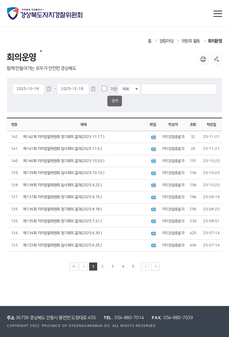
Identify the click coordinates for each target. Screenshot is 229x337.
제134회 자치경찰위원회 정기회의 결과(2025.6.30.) (62, 233)
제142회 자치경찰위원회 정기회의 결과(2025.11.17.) (63, 137)
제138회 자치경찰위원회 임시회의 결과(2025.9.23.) (62, 185)
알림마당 (167, 41)
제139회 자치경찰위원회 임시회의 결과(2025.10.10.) (63, 173)
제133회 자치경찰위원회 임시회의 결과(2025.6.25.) (62, 245)
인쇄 (203, 59)
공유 (216, 59)
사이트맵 (217, 14)
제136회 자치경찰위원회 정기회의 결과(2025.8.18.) (62, 209)
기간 (114, 89)
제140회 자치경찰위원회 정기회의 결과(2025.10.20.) (63, 161)
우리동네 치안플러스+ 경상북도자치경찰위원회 (45, 13)
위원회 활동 (191, 41)
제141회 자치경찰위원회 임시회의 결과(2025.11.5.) (62, 149)
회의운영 (215, 41)
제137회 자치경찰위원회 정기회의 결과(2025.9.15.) (62, 197)
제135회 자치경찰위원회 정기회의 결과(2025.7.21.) (62, 221)
